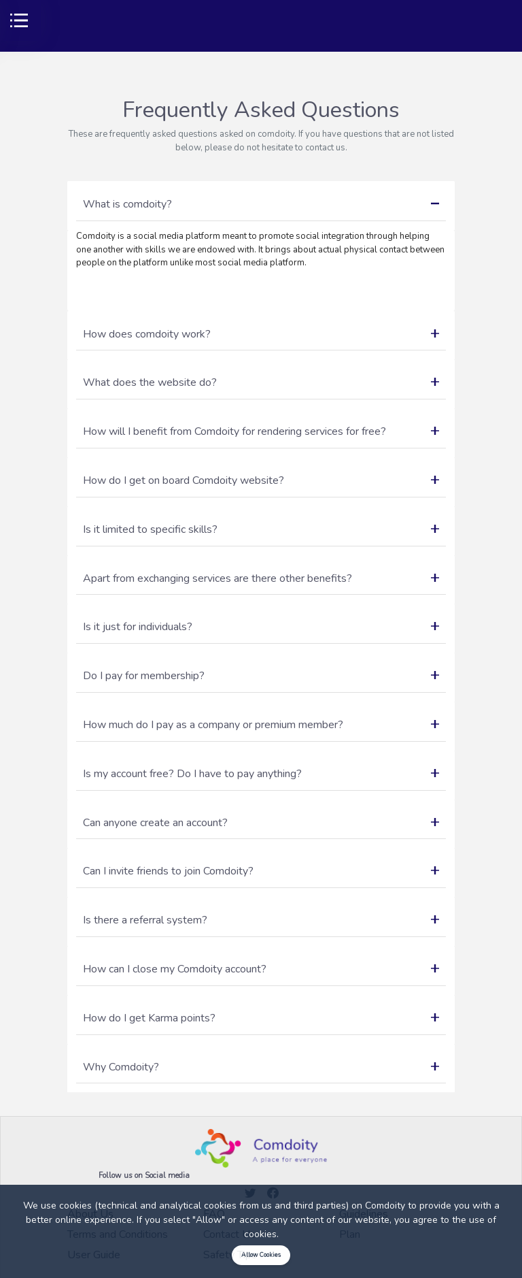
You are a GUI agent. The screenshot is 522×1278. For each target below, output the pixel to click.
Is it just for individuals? (261, 626)
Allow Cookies (261, 1255)
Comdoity (385, 1205)
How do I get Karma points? (261, 1018)
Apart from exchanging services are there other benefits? (261, 578)
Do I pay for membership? (261, 675)
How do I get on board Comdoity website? (261, 480)
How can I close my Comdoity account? (261, 969)
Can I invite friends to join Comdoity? (261, 871)
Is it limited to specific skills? (261, 529)
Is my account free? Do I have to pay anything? (261, 773)
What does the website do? (261, 382)
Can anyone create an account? (261, 822)
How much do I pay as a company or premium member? (261, 724)
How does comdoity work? (261, 334)
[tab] (261, 205)
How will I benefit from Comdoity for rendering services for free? (261, 431)
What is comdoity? (261, 204)
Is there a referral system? (261, 920)
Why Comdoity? (261, 1067)
